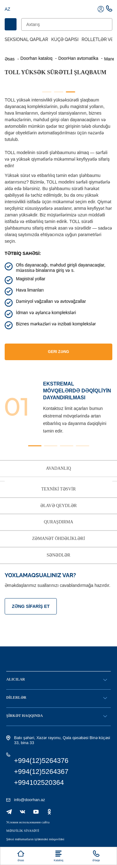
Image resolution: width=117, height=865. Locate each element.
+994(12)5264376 (41, 760)
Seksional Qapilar (26, 39)
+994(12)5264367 (41, 771)
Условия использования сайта (28, 822)
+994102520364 (39, 782)
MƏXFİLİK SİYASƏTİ (22, 830)
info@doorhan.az (29, 799)
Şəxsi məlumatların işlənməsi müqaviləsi (35, 839)
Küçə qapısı (64, 39)
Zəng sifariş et (31, 606)
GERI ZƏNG (58, 352)
